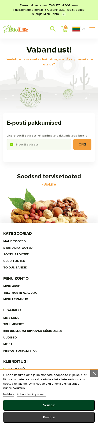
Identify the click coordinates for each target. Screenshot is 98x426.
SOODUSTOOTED (16, 254)
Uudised (10, 337)
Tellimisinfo (13, 324)
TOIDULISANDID (15, 267)
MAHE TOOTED (14, 241)
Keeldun (49, 417)
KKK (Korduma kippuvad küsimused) (32, 331)
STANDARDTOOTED (17, 248)
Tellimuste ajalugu (20, 293)
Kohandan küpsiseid (31, 394)
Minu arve (11, 286)
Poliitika (8, 394)
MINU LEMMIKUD (15, 299)
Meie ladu (11, 318)
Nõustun (49, 405)
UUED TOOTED (14, 261)
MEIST (7, 344)
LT (78, 29)
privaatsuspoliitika (20, 350)
